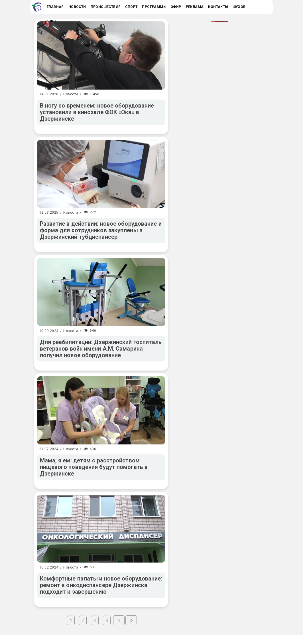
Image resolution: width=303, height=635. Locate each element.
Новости (70, 94)
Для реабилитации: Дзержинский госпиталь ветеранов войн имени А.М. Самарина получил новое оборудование (101, 349)
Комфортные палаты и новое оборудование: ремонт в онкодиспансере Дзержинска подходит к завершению (101, 585)
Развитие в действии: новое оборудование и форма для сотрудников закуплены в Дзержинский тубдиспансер (101, 230)
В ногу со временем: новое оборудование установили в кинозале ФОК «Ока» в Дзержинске (97, 112)
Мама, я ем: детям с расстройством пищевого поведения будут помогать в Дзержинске (94, 467)
